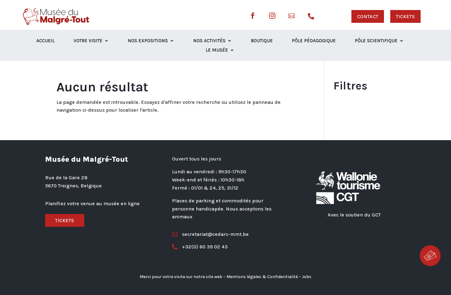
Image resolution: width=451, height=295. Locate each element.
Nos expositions (148, 40)
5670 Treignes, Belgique (73, 186)
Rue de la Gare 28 (66, 178)
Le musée (217, 50)
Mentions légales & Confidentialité (262, 276)
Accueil (45, 40)
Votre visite (88, 40)
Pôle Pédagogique (314, 40)
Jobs (306, 276)
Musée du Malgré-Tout (86, 159)
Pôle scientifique (376, 40)
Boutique (262, 40)
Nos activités (209, 40)
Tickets (64, 220)
